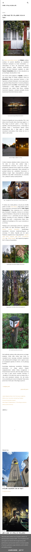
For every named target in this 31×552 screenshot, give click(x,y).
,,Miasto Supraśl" (12, 238)
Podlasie (21, 398)
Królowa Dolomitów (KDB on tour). (13, 489)
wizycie (16, 60)
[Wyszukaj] (28, 2)
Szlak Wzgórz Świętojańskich (8, 402)
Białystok (8, 396)
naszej (6, 60)
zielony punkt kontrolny (7, 404)
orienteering (16, 398)
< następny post (6, 386)
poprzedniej (11, 60)
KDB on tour (5, 398)
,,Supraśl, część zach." (15, 236)
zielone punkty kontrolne (10, 229)
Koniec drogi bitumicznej (9, 5)
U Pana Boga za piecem (21, 402)
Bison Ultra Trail (13, 396)
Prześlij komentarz (6, 491)
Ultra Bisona (14, 206)
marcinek (11, 398)
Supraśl (13, 400)
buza (19, 396)
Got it (21, 550)
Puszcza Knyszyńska (7, 400)
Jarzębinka (22, 396)
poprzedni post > (25, 389)
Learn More (12, 550)
